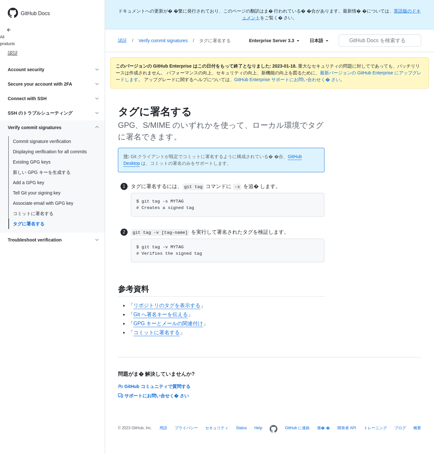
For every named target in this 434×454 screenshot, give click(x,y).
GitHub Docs (35, 13)
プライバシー (186, 428)
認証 (13, 53)
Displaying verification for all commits (50, 151)
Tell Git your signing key (37, 192)
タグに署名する (28, 223)
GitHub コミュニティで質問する (154, 386)
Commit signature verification (42, 141)
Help (258, 428)
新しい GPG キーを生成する (42, 172)
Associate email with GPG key (43, 203)
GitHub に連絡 (297, 428)
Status (241, 428)
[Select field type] (274, 40)
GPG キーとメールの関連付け (168, 323)
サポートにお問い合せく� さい (153, 395)
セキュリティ (216, 428)
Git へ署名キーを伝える (160, 314)
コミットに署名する (33, 213)
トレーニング (375, 428)
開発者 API (346, 428)
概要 (417, 428)
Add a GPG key (28, 182)
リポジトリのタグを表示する (166, 305)
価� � (323, 428)
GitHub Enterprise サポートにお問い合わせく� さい (287, 79)
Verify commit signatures (166, 40)
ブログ (400, 428)
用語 (163, 428)
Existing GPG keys (32, 162)
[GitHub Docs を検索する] (380, 40)
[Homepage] (273, 429)
